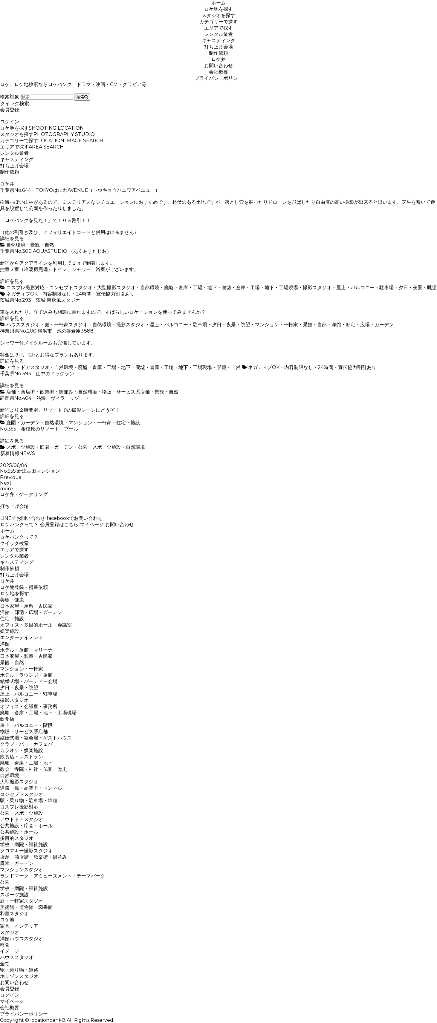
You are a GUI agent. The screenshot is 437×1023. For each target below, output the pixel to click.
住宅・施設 (128, 422)
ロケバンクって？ (19, 524)
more (6, 488)
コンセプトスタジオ (70, 287)
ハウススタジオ (23, 324)
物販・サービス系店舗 (126, 392)
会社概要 (218, 72)
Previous (10, 477)
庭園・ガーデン (23, 422)
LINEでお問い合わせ (22, 518)
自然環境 (15, 245)
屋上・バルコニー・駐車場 (365, 287)
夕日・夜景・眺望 (417, 287)
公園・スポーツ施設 (99, 447)
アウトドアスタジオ (27, 367)
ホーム (218, 3)
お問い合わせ (218, 65)
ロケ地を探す (218, 9)
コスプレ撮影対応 (25, 287)
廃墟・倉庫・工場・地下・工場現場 (259, 287)
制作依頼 (218, 53)
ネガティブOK (22, 294)
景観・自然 (42, 245)
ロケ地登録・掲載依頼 (24, 587)
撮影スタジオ (317, 287)
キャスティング (218, 40)
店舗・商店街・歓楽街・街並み (39, 392)
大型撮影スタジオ (116, 287)
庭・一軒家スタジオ (66, 324)
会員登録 (9, 110)
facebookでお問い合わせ (74, 518)
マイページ (92, 524)
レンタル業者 (218, 34)
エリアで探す (218, 28)
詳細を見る (12, 238)
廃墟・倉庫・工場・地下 (190, 287)
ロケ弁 (218, 59)
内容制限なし (56, 294)
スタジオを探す (218, 15)
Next (6, 483)
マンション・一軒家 (276, 324)
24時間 (83, 294)
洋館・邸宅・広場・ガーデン (362, 324)
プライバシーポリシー (218, 78)
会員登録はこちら (59, 524)
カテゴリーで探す (218, 21)
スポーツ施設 (20, 447)
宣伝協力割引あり (115, 294)
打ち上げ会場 (218, 47)
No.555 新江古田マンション (30, 471)
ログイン (9, 122)
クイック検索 (14, 103)
